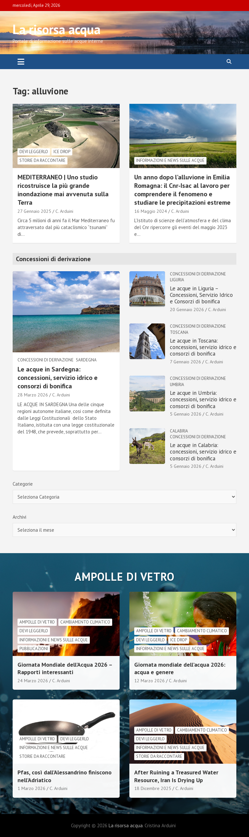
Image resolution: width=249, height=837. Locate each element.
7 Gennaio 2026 (185, 362)
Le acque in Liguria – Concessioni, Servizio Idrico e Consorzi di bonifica (201, 295)
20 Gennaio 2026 (187, 309)
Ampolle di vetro (37, 622)
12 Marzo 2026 (149, 681)
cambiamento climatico (85, 622)
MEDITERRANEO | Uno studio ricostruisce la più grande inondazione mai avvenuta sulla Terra (63, 190)
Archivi (19, 517)
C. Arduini (64, 211)
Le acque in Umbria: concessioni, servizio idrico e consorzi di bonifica (203, 399)
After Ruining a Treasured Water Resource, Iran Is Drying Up (176, 776)
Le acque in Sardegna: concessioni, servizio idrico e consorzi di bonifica (58, 377)
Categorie (23, 484)
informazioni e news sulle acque (170, 160)
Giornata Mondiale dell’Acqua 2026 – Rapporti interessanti (65, 668)
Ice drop (61, 151)
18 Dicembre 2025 (152, 788)
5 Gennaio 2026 (185, 414)
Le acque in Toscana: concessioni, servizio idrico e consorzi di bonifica (203, 347)
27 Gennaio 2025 (34, 211)
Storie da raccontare (42, 160)
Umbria (177, 384)
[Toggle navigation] (21, 61)
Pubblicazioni (33, 648)
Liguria (177, 280)
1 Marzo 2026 (31, 788)
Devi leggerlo (33, 151)
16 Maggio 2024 (150, 211)
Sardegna (86, 360)
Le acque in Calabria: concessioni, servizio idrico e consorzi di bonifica (203, 452)
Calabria (179, 431)
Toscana (179, 332)
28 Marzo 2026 (33, 395)
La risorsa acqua (57, 29)
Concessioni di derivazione (46, 360)
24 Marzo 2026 (33, 681)
